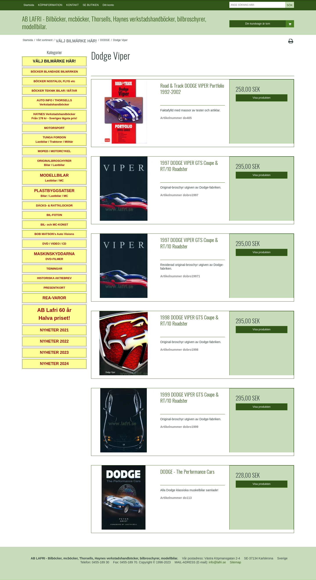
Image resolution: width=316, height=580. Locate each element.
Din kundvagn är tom (269, 23)
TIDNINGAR (54, 268)
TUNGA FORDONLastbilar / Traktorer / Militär (54, 139)
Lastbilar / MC (54, 177)
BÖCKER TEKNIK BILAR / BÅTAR (54, 90)
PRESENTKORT (54, 287)
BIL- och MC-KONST (54, 224)
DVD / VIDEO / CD (54, 243)
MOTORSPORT (54, 128)
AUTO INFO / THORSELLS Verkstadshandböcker (54, 102)
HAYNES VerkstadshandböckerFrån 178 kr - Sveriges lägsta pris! (54, 116)
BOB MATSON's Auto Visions (54, 234)
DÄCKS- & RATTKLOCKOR (54, 205)
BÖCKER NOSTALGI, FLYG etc (54, 81)
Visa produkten (262, 97)
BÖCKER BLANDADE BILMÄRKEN (54, 71)
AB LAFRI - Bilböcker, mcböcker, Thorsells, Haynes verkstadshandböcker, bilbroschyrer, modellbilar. (114, 22)
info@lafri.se (217, 562)
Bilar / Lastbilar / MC (54, 193)
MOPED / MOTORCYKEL (54, 151)
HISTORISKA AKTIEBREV (54, 278)
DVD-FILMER (54, 256)
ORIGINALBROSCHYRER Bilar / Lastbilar (54, 163)
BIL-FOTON (54, 215)
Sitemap (235, 562)
